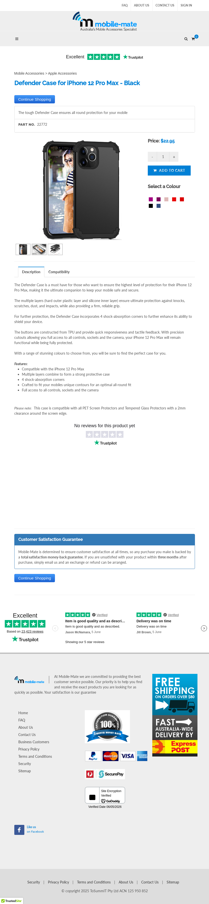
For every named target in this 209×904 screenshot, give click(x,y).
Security (24, 764)
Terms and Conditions (35, 756)
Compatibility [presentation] (58, 272)
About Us (141, 5)
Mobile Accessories (29, 73)
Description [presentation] (31, 272)
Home (23, 713)
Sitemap (24, 771)
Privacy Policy (28, 749)
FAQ (125, 5)
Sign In (186, 5)
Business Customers (33, 742)
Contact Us (165, 5)
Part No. (26, 124)
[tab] (31, 272)
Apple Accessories (62, 73)
